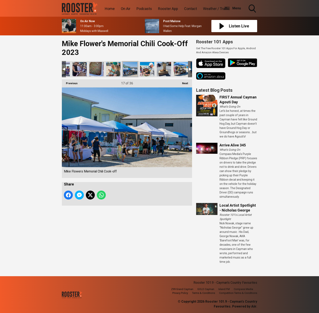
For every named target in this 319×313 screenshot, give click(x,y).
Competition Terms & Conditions (238, 292)
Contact (190, 9)
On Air (125, 9)
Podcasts (144, 9)
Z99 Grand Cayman (182, 289)
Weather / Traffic (216, 9)
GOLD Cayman (205, 289)
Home (110, 9)
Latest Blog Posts (214, 90)
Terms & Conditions (203, 292)
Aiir (253, 306)
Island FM (224, 289)
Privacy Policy (180, 292)
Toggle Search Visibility (252, 8)
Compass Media (243, 289)
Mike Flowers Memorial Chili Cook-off (79, 69)
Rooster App (168, 9)
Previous (70, 82)
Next (183, 82)
